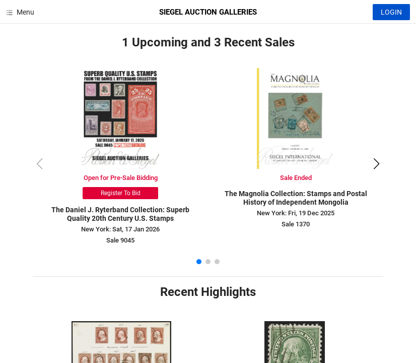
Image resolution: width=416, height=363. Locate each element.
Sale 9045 (120, 240)
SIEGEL (208, 12)
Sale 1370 (296, 224)
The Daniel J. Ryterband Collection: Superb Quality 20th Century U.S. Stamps (120, 214)
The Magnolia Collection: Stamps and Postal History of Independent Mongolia (296, 198)
